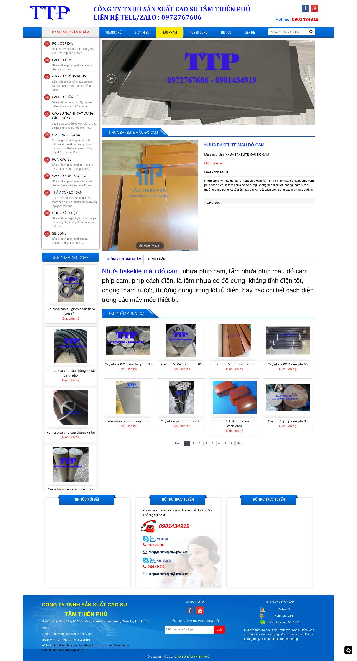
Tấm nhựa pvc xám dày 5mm (128, 421)
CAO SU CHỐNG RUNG (69, 76)
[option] (150, 195)
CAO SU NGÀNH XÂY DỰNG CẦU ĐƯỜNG (72, 115)
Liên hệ (249, 32)
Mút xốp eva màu (291, 634)
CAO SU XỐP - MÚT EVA (69, 176)
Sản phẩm (169, 32)
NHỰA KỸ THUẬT (64, 213)
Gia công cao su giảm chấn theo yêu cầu (70, 311)
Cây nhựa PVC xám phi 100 (181, 364)
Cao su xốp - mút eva (276, 630)
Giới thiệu (142, 32)
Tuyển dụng (199, 32)
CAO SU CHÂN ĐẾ (65, 97)
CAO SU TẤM (61, 60)
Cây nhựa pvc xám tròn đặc (181, 421)
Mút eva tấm (252, 630)
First (177, 443)
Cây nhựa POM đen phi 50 (288, 364)
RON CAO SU (62, 159)
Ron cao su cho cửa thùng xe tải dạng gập (70, 373)
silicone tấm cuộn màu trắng (279, 639)
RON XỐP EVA (62, 43)
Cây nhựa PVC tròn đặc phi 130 (128, 364)
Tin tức (226, 32)
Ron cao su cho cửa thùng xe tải (70, 432)
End (239, 443)
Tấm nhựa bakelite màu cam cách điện (234, 423)
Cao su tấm (299, 630)
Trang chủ (113, 32)
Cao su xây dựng (267, 634)
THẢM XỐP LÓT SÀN (67, 192)
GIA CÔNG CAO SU (66, 135)
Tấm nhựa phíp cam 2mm (234, 364)
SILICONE (59, 233)
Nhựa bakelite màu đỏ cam (140, 271)
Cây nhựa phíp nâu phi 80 (288, 421)
